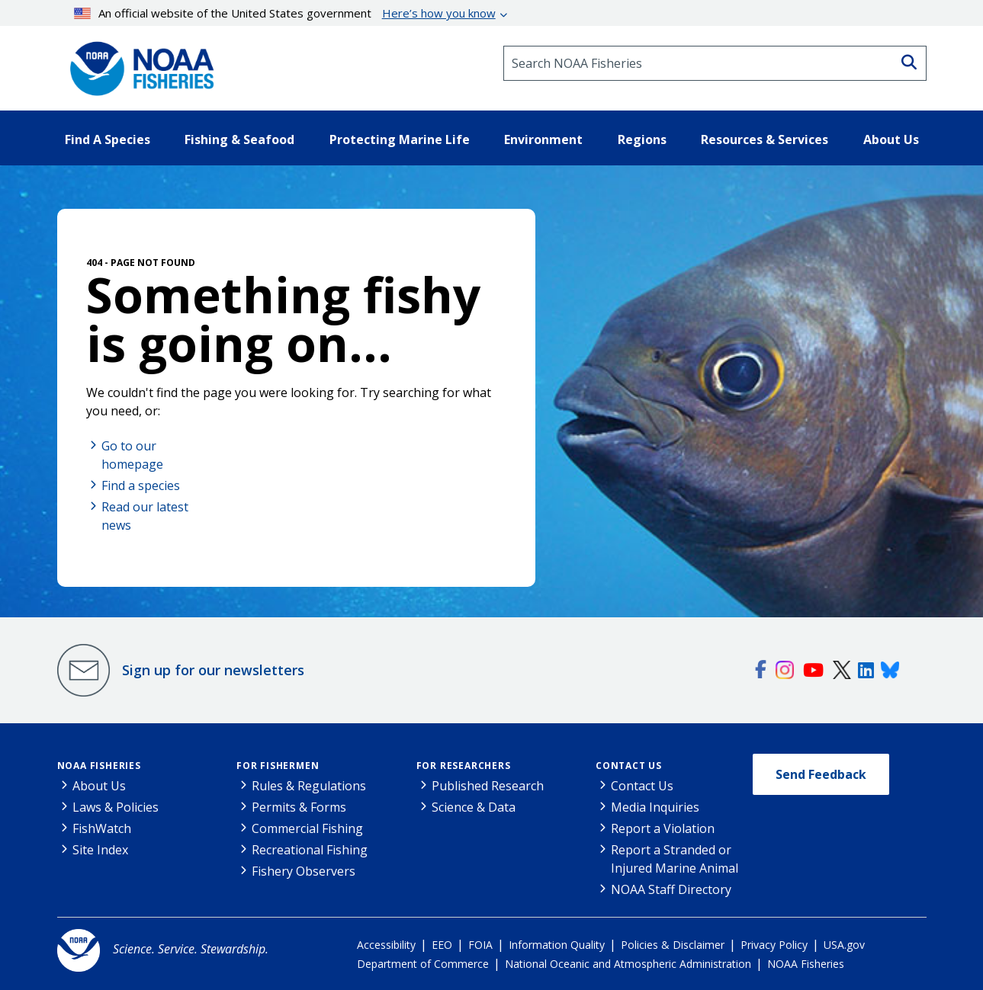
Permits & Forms (299, 807)
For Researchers (463, 765)
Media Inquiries (655, 807)
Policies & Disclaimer (672, 944)
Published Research (488, 785)
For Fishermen (277, 765)
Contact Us (629, 765)
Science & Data (474, 807)
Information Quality (557, 944)
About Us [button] (891, 139)
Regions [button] (642, 139)
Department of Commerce (423, 963)
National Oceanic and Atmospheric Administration (628, 963)
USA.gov (844, 944)
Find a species (140, 485)
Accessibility (386, 944)
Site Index (100, 849)
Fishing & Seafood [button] (239, 139)
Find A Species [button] (107, 139)
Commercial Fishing (307, 828)
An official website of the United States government (285, 13)
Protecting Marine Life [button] (399, 139)
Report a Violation (663, 828)
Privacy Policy (774, 944)
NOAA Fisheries (99, 765)
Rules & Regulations (309, 785)
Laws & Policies (115, 807)
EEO (442, 944)
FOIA (480, 944)
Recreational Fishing (310, 849)
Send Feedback (821, 774)
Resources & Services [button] (764, 139)
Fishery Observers (303, 871)
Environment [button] (543, 139)
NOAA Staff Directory (671, 889)
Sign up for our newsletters (213, 670)
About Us (99, 785)
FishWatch (101, 828)
